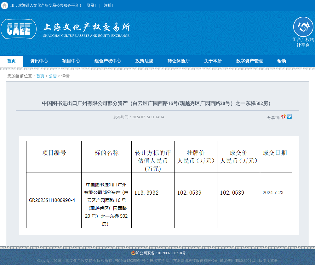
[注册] (108, 5)
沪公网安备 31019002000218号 (158, 252)
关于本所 (213, 61)
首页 (11, 61)
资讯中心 (39, 61)
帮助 (281, 61)
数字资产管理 (249, 61)
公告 (53, 76)
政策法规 (144, 61)
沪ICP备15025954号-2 (131, 260)
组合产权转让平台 (303, 40)
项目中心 (71, 61)
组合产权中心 (107, 61)
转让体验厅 (179, 61)
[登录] (91, 5)
